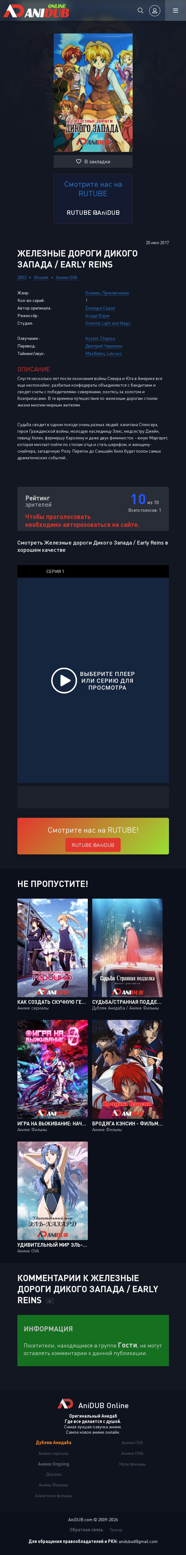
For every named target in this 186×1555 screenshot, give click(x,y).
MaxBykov (95, 353)
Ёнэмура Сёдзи (100, 307)
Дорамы (54, 1474)
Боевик (92, 292)
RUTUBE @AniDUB (93, 212)
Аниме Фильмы (53, 1484)
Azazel (91, 338)
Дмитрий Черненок (104, 345)
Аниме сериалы (54, 1453)
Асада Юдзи (97, 315)
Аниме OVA (66, 277)
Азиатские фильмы (53, 1495)
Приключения (115, 292)
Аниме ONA (132, 1453)
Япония (41, 277)
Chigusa (107, 338)
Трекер (116, 1529)
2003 (21, 277)
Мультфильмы (132, 1464)
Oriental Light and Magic (108, 323)
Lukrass (114, 353)
